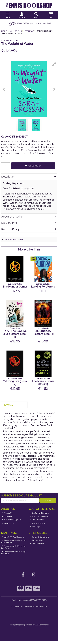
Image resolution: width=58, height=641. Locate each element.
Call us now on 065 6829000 (29, 600)
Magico (19, 625)
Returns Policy (37, 523)
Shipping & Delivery (39, 516)
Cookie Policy (37, 543)
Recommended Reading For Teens (13, 547)
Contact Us (8, 523)
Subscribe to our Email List (21, 495)
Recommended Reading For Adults (13, 552)
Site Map (35, 526)
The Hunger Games (15, 286)
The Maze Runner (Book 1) (43, 383)
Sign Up (48, 500)
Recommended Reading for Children (13, 541)
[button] (54, 64)
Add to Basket (33, 165)
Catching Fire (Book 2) (15, 383)
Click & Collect (37, 520)
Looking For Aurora (43, 286)
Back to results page (14, 239)
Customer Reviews (39, 513)
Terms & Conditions (39, 537)
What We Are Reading (13, 537)
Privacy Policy (37, 540)
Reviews (8, 404)
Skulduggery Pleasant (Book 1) (43, 332)
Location (7, 516)
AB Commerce (42, 625)
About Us (7, 513)
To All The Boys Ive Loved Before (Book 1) (15, 334)
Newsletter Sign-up (11, 520)
